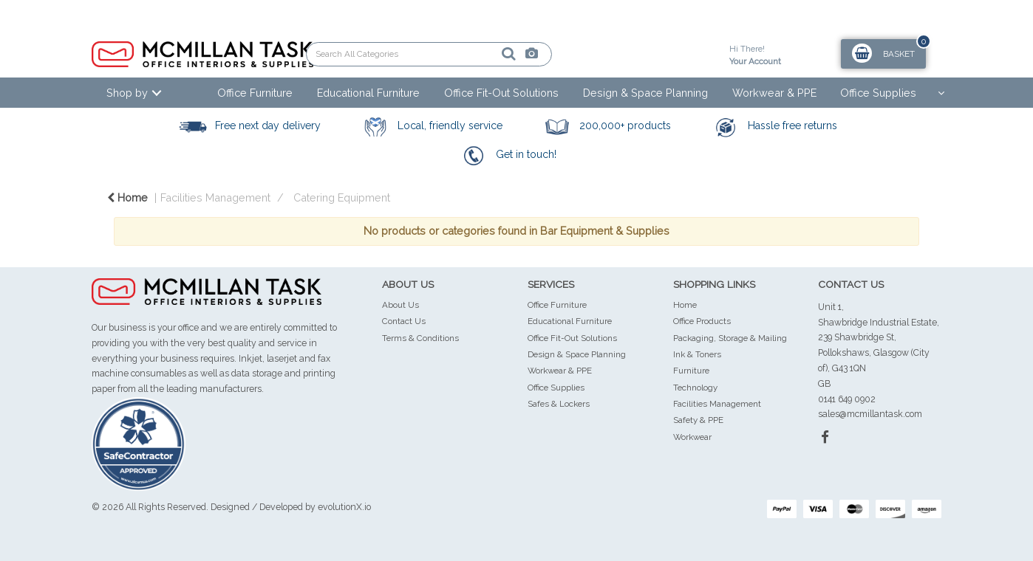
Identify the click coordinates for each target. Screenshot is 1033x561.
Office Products (702, 321)
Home (127, 197)
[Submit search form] (457, 54)
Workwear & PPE (774, 92)
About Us (400, 305)
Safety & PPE (698, 420)
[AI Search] (480, 54)
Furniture (691, 370)
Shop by (127, 92)
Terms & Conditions (420, 338)
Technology (695, 387)
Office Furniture (255, 92)
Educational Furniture (368, 92)
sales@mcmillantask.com (870, 413)
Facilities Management (215, 197)
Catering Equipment (341, 197)
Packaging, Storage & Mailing (730, 338)
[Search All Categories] (429, 54)
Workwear (692, 437)
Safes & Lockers (559, 404)
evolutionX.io (344, 506)
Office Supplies (878, 92)
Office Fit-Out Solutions (501, 92)
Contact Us (404, 321)
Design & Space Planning (645, 92)
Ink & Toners (697, 354)
